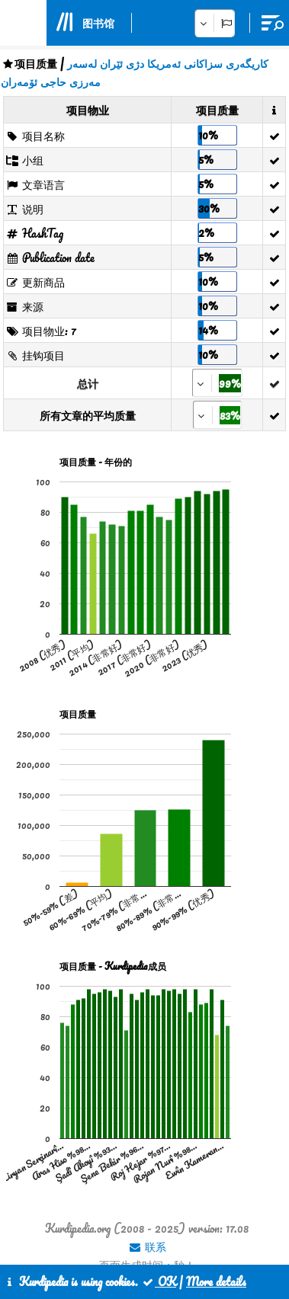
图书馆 (98, 23)
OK (158, 1281)
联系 (147, 1246)
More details (216, 1281)
